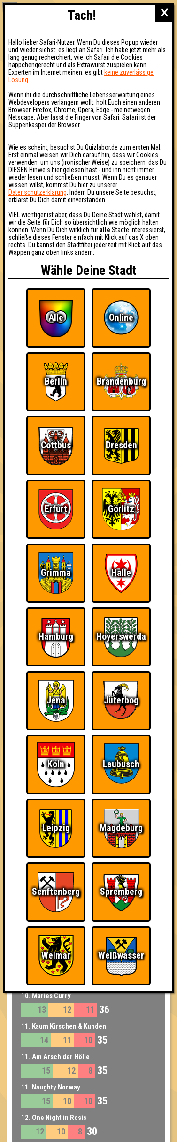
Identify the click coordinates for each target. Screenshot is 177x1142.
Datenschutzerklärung (37, 192)
